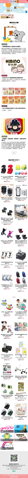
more (14, 152)
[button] (13, 12)
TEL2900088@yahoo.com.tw (15, 468)
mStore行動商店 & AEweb (14, 476)
